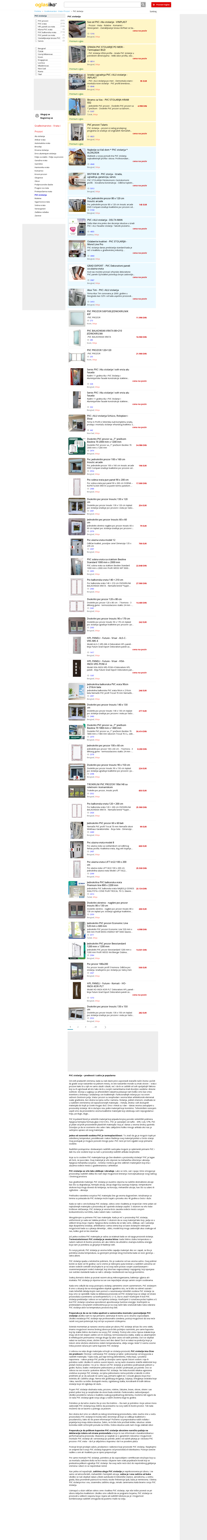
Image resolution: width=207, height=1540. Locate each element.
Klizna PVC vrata (45, 29)
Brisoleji (38, 146)
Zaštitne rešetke (42, 212)
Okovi (37, 181)
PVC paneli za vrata (46, 35)
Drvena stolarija (42, 150)
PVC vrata (42, 23)
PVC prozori (43, 21)
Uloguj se (45, 114)
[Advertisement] (49, 94)
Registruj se (46, 118)
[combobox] (105, 4)
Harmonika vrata (42, 167)
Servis (41, 41)
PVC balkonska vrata (47, 32)
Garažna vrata (41, 160)
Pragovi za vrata (42, 188)
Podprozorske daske (44, 184)
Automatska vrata (42, 143)
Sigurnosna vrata (42, 201)
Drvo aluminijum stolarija (45, 153)
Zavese (38, 215)
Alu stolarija (40, 136)
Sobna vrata (40, 205)
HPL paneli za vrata (46, 26)
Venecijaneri (40, 208)
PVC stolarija (41, 195)
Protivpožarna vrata (43, 191)
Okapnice (39, 177)
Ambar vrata (40, 139)
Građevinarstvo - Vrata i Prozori (57, 11)
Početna (37, 11)
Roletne (38, 198)
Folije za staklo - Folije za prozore (49, 157)
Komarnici (39, 170)
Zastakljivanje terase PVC (49, 38)
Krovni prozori (41, 174)
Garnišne (39, 164)
